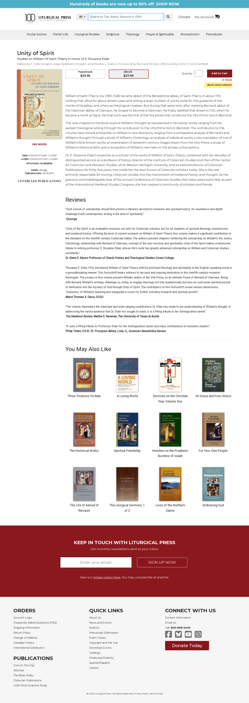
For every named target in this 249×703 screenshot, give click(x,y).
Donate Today (187, 645)
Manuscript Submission (103, 632)
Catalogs (94, 652)
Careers (94, 667)
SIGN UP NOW (162, 562)
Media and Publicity (101, 657)
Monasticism (190, 34)
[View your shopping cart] (217, 16)
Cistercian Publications (27, 680)
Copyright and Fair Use (103, 642)
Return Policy (21, 632)
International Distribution (29, 647)
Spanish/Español (99, 662)
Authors (94, 627)
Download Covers (100, 647)
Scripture (112, 34)
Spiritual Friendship (127, 451)
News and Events (100, 622)
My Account (204, 17)
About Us (95, 617)
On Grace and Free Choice (213, 396)
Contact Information (178, 617)
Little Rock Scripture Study (30, 685)
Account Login (22, 617)
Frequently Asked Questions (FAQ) (35, 622)
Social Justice (36, 34)
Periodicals (214, 34)
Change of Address (25, 637)
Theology (132, 34)
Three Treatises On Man (84, 396)
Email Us (170, 622)
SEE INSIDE (39, 144)
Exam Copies (97, 637)
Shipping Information (26, 627)
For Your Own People (213, 451)
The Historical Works (84, 451)
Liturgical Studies (87, 34)
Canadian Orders (23, 642)
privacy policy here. (107, 577)
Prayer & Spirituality (160, 34)
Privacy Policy (141, 693)
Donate (184, 17)
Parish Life (60, 34)
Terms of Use (156, 693)
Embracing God (213, 505)
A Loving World (127, 396)
